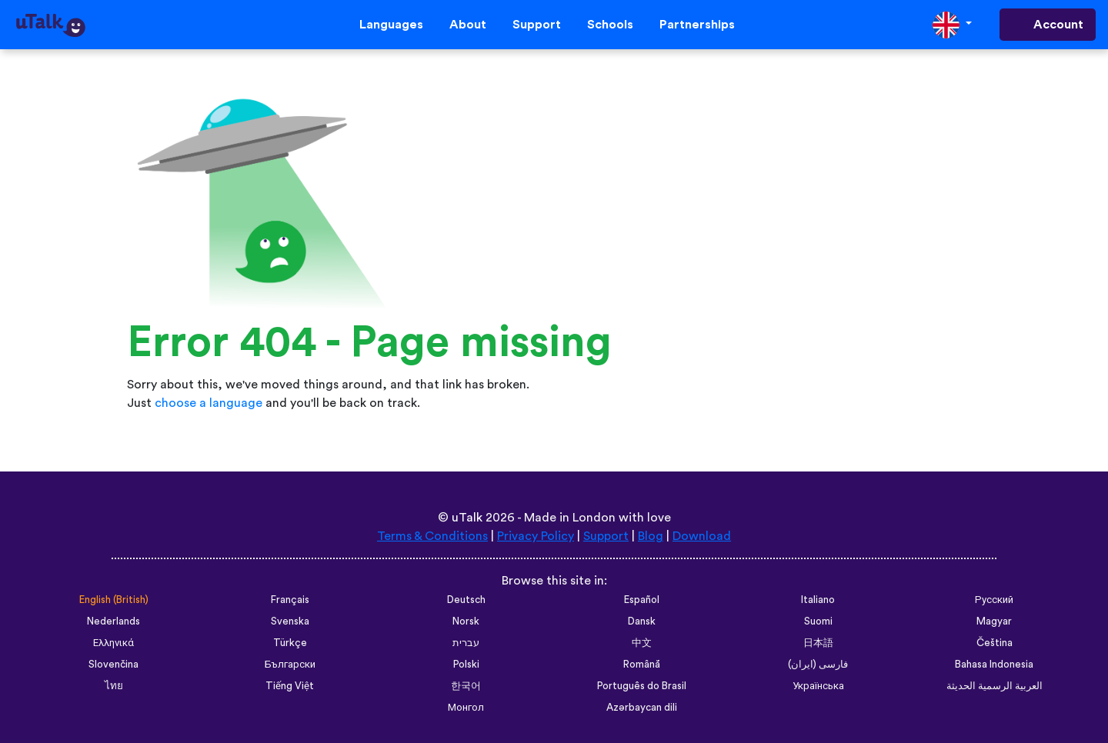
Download (701, 536)
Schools (610, 24)
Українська (818, 686)
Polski (466, 664)
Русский (994, 600)
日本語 (818, 643)
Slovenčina (113, 664)
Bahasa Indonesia (994, 664)
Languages (391, 24)
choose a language (208, 403)
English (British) (114, 600)
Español (641, 600)
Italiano (818, 600)
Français (290, 600)
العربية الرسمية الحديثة (994, 686)
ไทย (114, 686)
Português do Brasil (641, 686)
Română (641, 664)
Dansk (642, 621)
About (467, 24)
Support (536, 24)
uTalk (467, 517)
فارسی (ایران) (818, 664)
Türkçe (290, 643)
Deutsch (466, 600)
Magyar (994, 621)
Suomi (818, 621)
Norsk (465, 621)
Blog (650, 536)
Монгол (466, 707)
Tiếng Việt (289, 686)
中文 (642, 643)
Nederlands (113, 621)
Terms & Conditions (432, 536)
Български (290, 664)
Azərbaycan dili (641, 707)
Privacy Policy (535, 536)
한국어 (466, 686)
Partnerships (697, 24)
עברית (465, 643)
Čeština (994, 643)
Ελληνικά (113, 643)
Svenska (290, 621)
